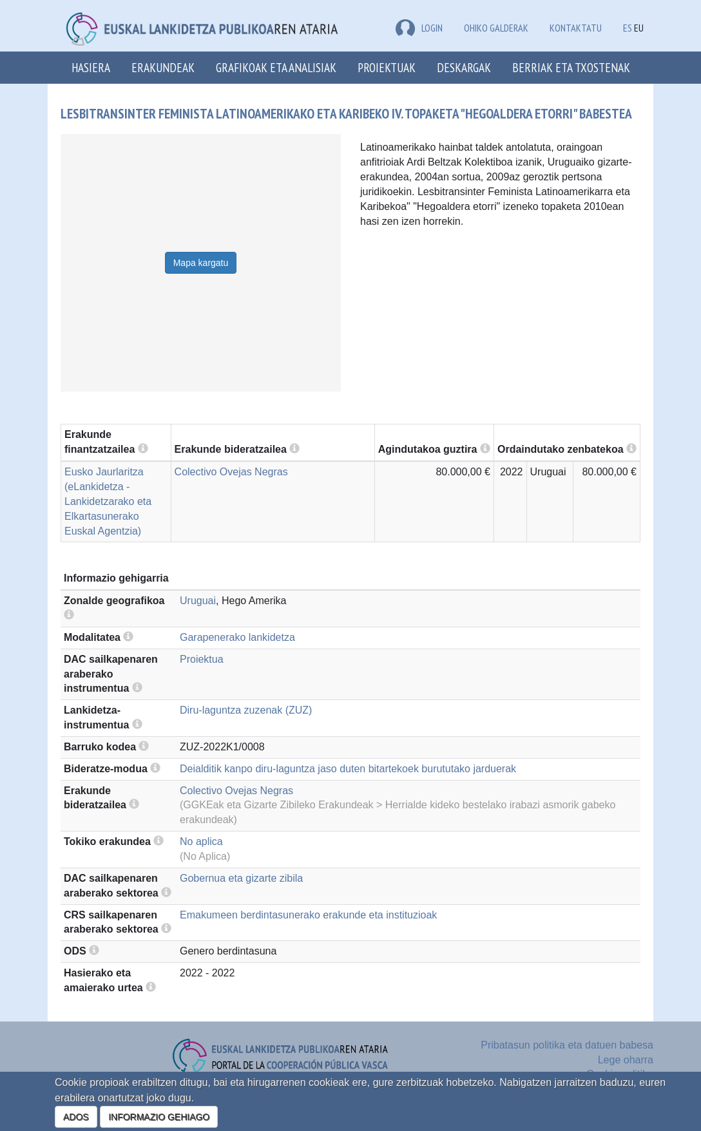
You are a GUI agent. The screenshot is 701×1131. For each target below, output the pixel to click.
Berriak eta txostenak (571, 67)
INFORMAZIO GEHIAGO (158, 1117)
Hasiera (91, 67)
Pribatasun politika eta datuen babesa (567, 1045)
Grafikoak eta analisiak (276, 67)
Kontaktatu (576, 27)
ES (627, 27)
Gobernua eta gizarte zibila (241, 878)
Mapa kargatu (201, 263)
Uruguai (198, 600)
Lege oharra (625, 1059)
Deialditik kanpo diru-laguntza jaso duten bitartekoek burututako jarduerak (348, 768)
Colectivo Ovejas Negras (231, 471)
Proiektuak (387, 67)
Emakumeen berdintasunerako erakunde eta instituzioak (308, 914)
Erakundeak (163, 67)
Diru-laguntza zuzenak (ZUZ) (246, 710)
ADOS (76, 1117)
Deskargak (464, 67)
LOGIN (419, 27)
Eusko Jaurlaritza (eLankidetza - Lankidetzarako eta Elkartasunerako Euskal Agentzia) (107, 501)
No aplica (201, 841)
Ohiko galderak (496, 27)
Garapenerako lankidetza (237, 637)
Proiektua (202, 659)
